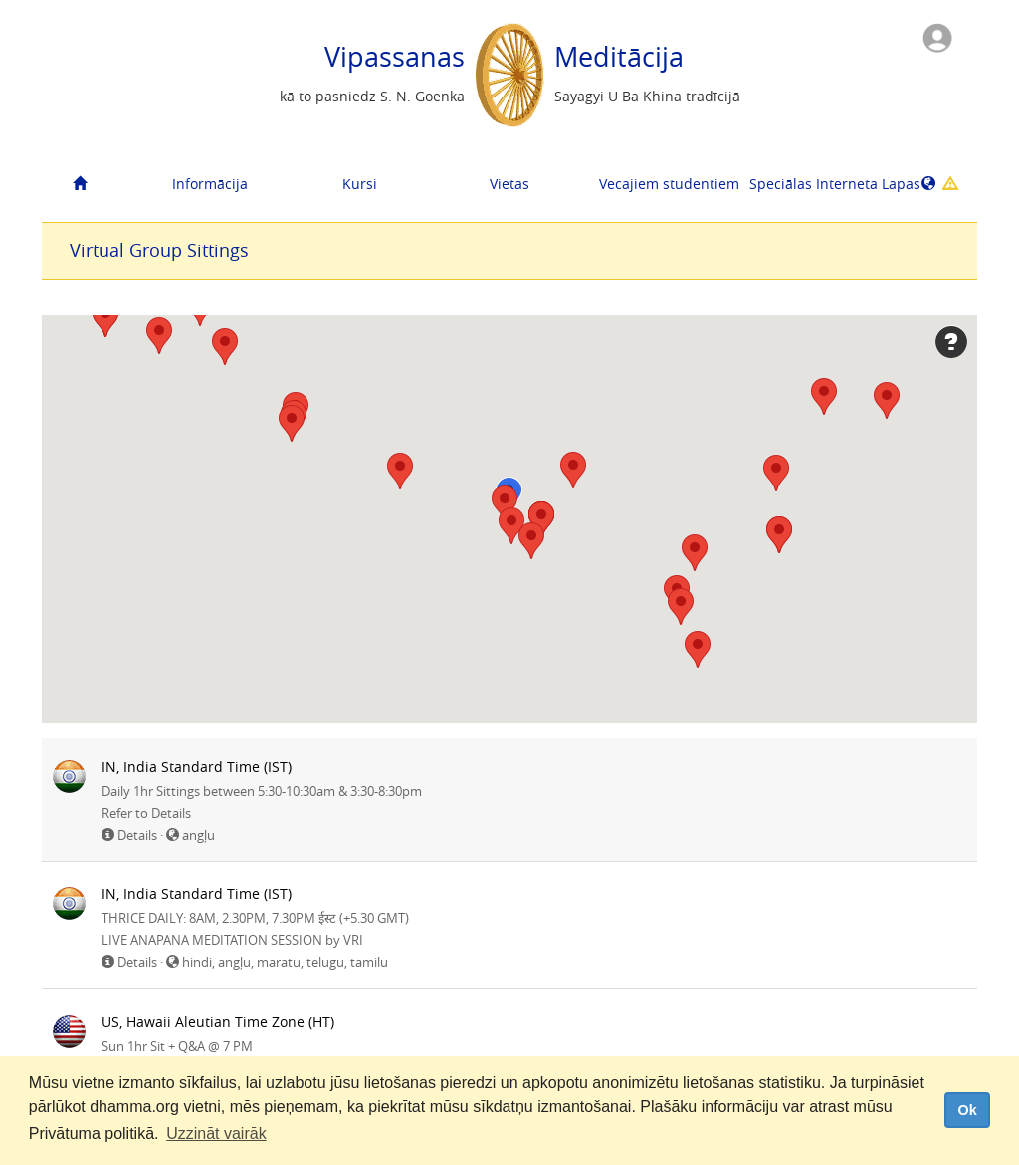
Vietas (509, 183)
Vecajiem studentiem (666, 183)
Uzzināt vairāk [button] (216, 1133)
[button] (105, 318)
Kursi (359, 183)
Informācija (210, 183)
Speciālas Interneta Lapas (816, 183)
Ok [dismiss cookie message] (966, 1110)
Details (137, 835)
